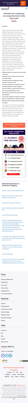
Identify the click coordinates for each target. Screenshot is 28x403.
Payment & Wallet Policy (7, 279)
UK (14, 372)
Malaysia (7, 376)
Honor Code (4, 285)
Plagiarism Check (5, 315)
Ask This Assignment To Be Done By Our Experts (14, 125)
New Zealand (21, 374)
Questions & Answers (6, 317)
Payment (15, 397)
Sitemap (3, 320)
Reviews (3, 339)
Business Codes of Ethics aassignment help (13, 190)
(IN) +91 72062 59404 (7, 351)
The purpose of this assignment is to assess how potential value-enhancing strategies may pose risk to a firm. (13, 238)
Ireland (16, 376)
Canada (14, 374)
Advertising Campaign (7, 254)
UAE (21, 372)
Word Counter (4, 341)
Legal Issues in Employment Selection (11, 203)
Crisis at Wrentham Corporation (10, 215)
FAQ (2, 333)
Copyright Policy (5, 291)
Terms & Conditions (9, 397)
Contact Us (4, 330)
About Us (3, 303)
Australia (9, 372)
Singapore (7, 374)
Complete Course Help (6, 309)
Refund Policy (4, 282)
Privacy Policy (4, 288)
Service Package (5, 312)
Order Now (23, 3)
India (12, 376)
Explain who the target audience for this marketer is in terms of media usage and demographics (12, 247)
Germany (22, 376)
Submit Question (5, 306)
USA (17, 372)
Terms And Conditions (6, 293)
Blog (2, 336)
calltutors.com (21, 385)
